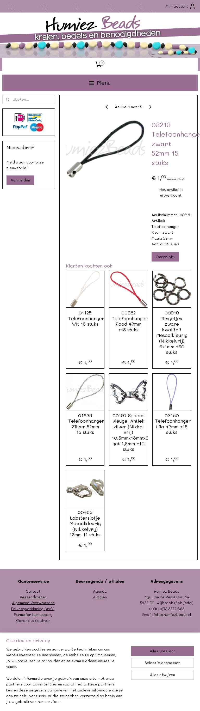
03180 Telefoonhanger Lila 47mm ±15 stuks (172, 424)
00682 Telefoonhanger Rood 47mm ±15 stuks (128, 321)
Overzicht (165, 256)
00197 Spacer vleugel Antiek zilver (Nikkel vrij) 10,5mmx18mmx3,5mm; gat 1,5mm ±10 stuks (128, 432)
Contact (33, 591)
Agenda (100, 591)
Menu (100, 82)
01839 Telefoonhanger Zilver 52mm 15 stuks (85, 424)
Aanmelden (20, 180)
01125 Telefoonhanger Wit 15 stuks (85, 318)
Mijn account (180, 6)
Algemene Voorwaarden (33, 602)
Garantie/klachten (33, 620)
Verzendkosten (33, 596)
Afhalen (100, 596)
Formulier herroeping (33, 614)
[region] (65, 678)
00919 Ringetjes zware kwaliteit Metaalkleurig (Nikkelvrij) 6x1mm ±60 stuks (172, 332)
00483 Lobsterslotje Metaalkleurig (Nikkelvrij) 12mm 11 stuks (85, 524)
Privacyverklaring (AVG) (32, 608)
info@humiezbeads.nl (172, 614)
